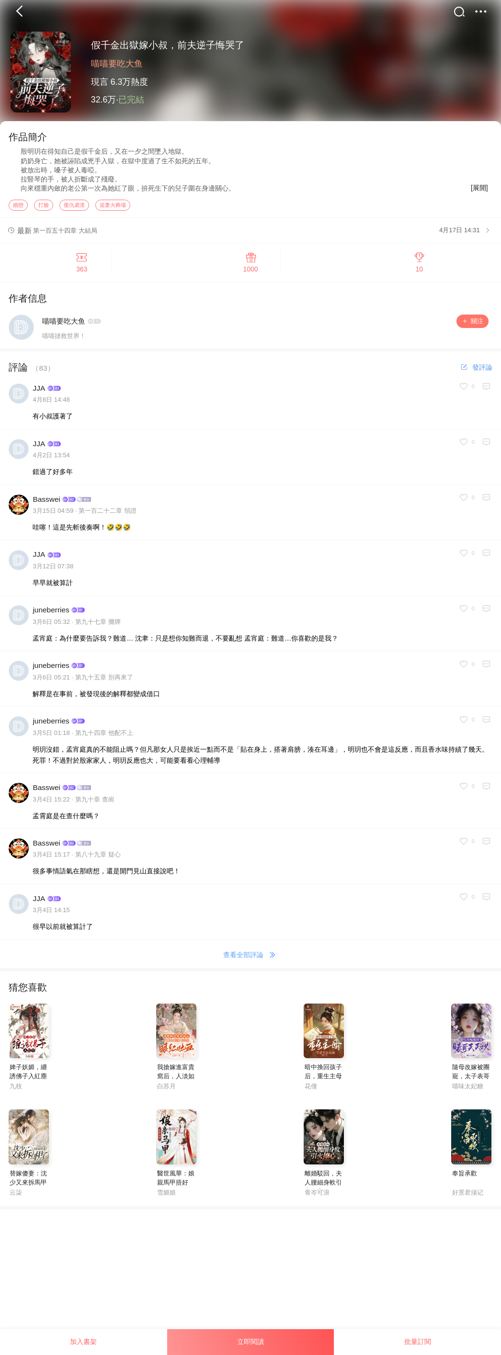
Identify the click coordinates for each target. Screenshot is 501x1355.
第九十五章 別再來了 (104, 685)
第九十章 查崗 (94, 807)
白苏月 (166, 1094)
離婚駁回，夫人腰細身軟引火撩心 (323, 1190)
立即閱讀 (250, 1341)
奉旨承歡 (464, 1181)
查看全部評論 (250, 963)
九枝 (16, 1094)
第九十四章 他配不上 (104, 741)
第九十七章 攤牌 (98, 629)
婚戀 (18, 213)
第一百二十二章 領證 (108, 519)
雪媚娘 (166, 1200)
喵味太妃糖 (467, 1094)
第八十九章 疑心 (98, 863)
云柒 (16, 1200)
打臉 (43, 213)
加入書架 (83, 1341)
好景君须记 (467, 1200)
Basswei (46, 507)
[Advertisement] (250, 1285)
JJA (39, 397)
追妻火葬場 (113, 213)
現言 (99, 82)
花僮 (311, 1094)
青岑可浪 (317, 1200)
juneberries (51, 618)
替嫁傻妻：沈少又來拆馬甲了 (28, 1190)
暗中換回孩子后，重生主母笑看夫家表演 (323, 1084)
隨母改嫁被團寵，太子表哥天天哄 (471, 1084)
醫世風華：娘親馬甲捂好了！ (175, 1190)
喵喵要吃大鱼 (117, 63)
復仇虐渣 (74, 213)
